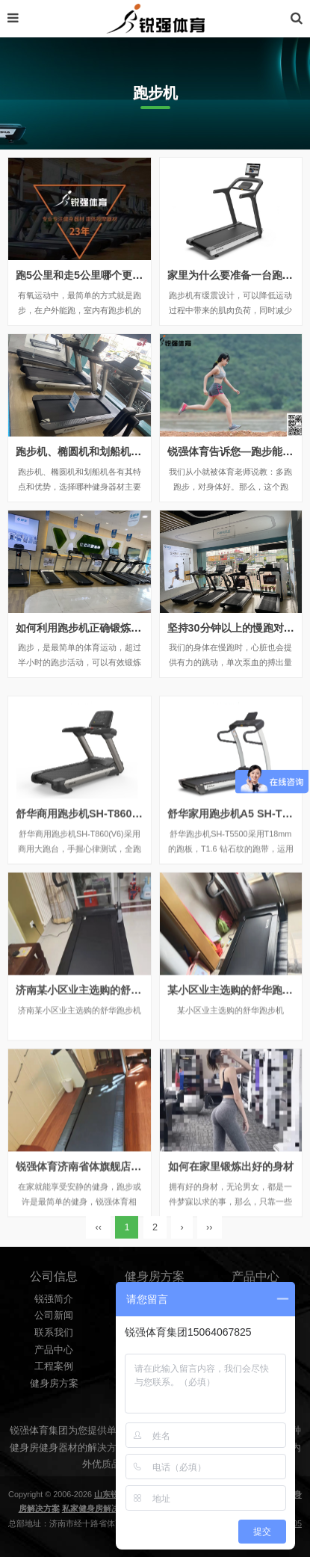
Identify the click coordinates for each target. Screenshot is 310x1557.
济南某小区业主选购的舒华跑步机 (94, 1062)
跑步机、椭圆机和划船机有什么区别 (99, 451)
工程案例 (53, 1421)
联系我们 (53, 1387)
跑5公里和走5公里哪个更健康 (84, 275)
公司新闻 (53, 1370)
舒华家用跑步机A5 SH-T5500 (236, 886)
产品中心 (53, 1404)
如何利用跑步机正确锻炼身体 (84, 628)
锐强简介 (53, 1353)
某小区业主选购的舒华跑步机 (235, 1062)
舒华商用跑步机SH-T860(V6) (84, 886)
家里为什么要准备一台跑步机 (235, 275)
